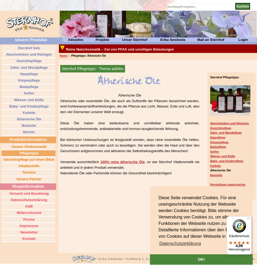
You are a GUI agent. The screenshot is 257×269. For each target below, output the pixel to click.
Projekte (102, 40)
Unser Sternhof (134, 40)
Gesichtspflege (220, 128)
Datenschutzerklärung (28, 200)
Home (63, 55)
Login (243, 40)
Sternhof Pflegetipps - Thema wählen (92, 69)
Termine (28, 172)
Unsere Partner (28, 179)
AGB (28, 206)
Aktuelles (76, 40)
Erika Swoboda (172, 40)
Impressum (28, 226)
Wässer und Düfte (222, 156)
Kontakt (29, 239)
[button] (180, 244)
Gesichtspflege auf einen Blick (28, 159)
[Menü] (248, 219)
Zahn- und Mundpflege (226, 132)
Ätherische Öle (28, 119)
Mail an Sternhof (210, 40)
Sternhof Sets (28, 48)
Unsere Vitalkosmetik (28, 147)
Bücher (28, 132)
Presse (28, 219)
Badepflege (218, 146)
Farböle (215, 165)
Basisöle (216, 175)
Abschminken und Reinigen (229, 123)
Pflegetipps (29, 153)
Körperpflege (219, 142)
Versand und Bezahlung (28, 193)
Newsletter (28, 232)
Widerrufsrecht (28, 213)
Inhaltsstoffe (28, 166)
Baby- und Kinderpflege (226, 161)
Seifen (214, 151)
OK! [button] (201, 259)
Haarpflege (217, 137)
